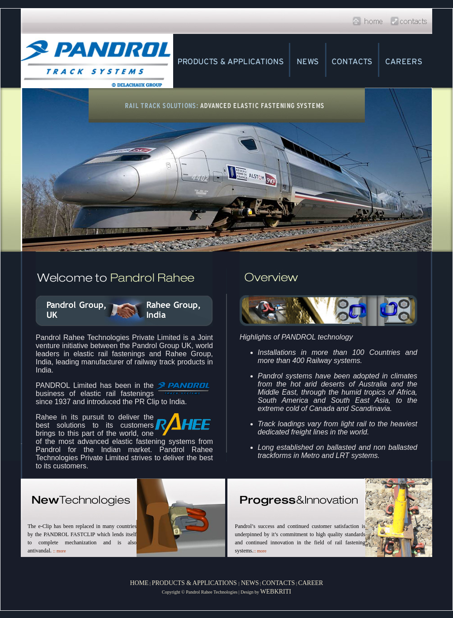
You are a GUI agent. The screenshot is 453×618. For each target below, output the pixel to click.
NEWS (249, 583)
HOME (139, 583)
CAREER (310, 583)
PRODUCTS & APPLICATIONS (195, 583)
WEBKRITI (275, 591)
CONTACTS (278, 583)
